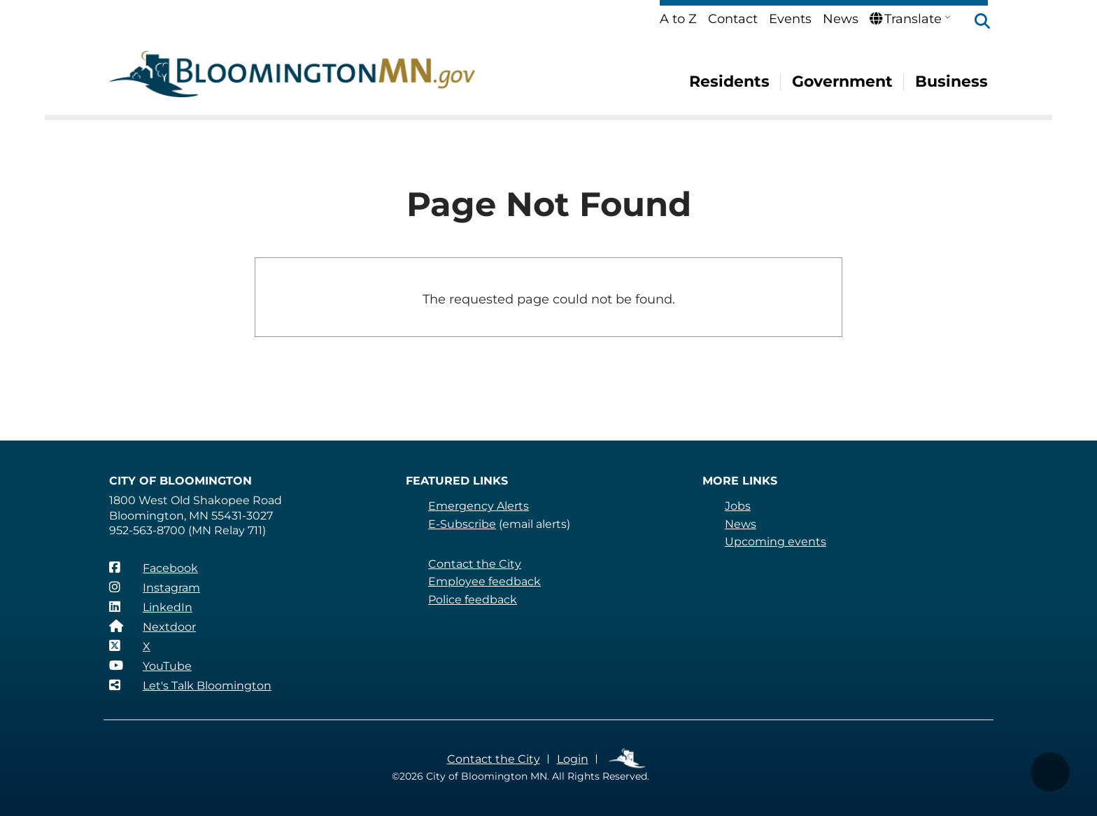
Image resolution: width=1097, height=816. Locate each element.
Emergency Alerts (478, 506)
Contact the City (474, 564)
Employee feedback (484, 581)
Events (790, 19)
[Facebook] (153, 567)
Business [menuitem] (951, 81)
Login (572, 759)
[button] (975, 22)
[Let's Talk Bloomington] (190, 685)
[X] (129, 646)
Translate (906, 19)
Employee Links (628, 759)
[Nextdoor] (152, 626)
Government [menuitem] (842, 81)
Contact (733, 19)
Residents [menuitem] (729, 81)
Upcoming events (775, 541)
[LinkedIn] (150, 607)
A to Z (678, 19)
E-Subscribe (462, 524)
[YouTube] (150, 665)
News (840, 19)
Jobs (738, 506)
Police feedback (472, 599)
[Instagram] (154, 587)
